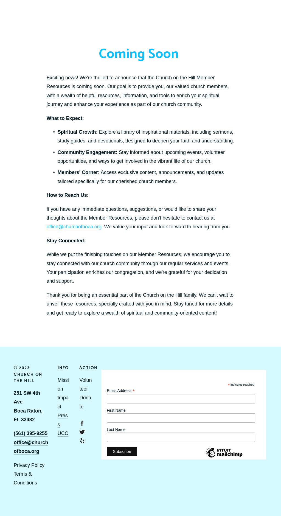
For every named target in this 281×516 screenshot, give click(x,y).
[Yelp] (82, 441)
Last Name (116, 429)
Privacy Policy (29, 465)
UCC (63, 433)
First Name (116, 410)
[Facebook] (82, 423)
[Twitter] (82, 432)
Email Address (121, 390)
